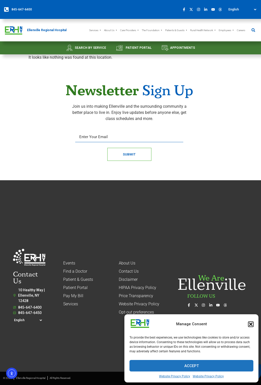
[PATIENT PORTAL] (119, 48)
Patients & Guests (176, 30)
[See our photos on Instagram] (199, 9)
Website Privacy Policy (174, 376)
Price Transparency (136, 295)
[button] (250, 324)
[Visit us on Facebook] (185, 9)
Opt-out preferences (136, 312)
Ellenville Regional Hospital (47, 30)
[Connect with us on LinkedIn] (207, 9)
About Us (111, 30)
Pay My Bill (73, 295)
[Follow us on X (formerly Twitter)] (192, 9)
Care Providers (129, 30)
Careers (241, 30)
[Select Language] (242, 9)
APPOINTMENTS (182, 48)
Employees (226, 30)
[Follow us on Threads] (221, 9)
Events (69, 263)
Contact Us (129, 271)
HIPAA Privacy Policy (137, 287)
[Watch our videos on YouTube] (214, 9)
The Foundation (152, 30)
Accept (191, 366)
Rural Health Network (203, 30)
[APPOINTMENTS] (165, 48)
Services (95, 30)
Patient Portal (75, 287)
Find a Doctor (75, 271)
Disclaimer (128, 279)
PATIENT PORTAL (139, 48)
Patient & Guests (78, 279)
